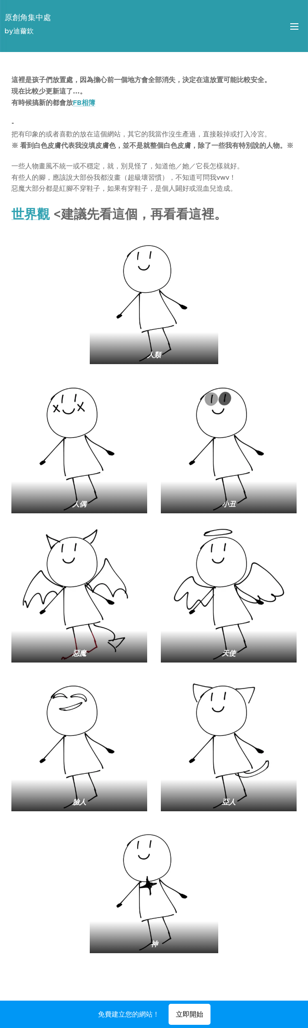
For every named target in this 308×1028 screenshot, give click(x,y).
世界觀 (30, 214)
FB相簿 (84, 103)
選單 (294, 26)
